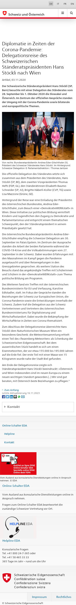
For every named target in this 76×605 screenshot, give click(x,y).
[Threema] (15, 396)
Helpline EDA (11, 540)
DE (51, 3)
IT (58, 3)
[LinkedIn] (12, 396)
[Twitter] (8, 396)
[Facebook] (4, 396)
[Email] (23, 396)
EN (72, 3)
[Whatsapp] (19, 396)
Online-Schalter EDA (14, 425)
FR (65, 3)
